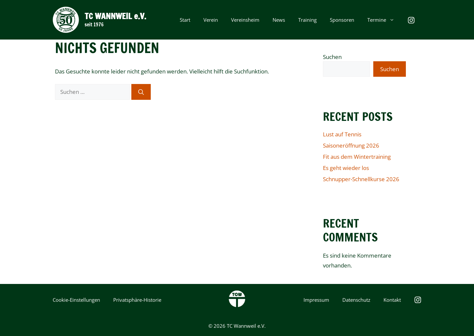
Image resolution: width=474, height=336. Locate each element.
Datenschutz (356, 299)
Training (307, 19)
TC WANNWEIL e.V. (115, 16)
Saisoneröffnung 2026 (351, 145)
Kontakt (392, 299)
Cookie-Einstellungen (76, 299)
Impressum (316, 299)
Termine (384, 20)
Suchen (332, 57)
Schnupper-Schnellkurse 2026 (361, 179)
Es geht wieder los (346, 168)
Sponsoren (342, 19)
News (279, 19)
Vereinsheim (245, 19)
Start (185, 19)
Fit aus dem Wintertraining (357, 156)
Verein (210, 19)
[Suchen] (141, 92)
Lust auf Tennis (342, 134)
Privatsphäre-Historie (137, 299)
